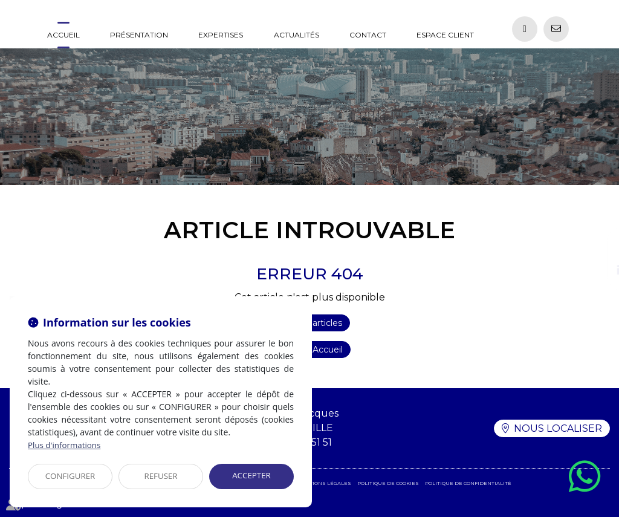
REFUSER (160, 476)
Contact (367, 34)
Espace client (445, 34)
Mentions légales (324, 483)
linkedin (594, 271)
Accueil (63, 34)
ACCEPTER (252, 475)
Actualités (296, 34)
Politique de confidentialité (468, 483)
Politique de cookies (388, 483)
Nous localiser (558, 428)
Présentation (139, 34)
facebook (594, 246)
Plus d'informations (66, 444)
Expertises (220, 34)
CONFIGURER (70, 476)
